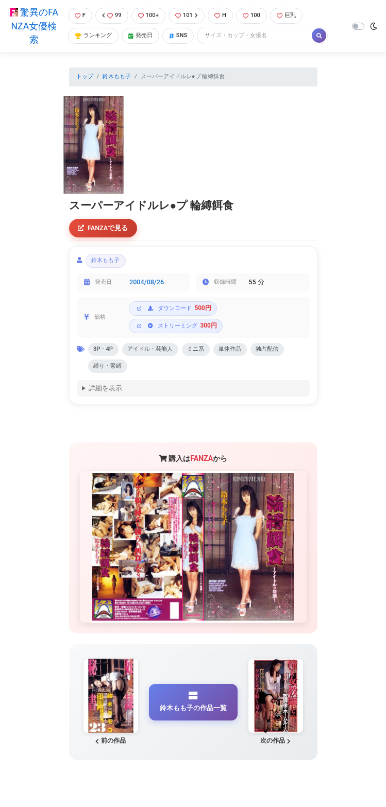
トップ (84, 76)
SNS (178, 35)
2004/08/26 (146, 282)
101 (186, 15)
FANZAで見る (103, 228)
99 (112, 15)
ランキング (93, 35)
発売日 (140, 35)
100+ (148, 15)
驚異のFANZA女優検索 (34, 26)
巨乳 (286, 15)
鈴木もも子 (117, 76)
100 (251, 15)
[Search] (255, 35)
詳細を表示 (105, 388)
